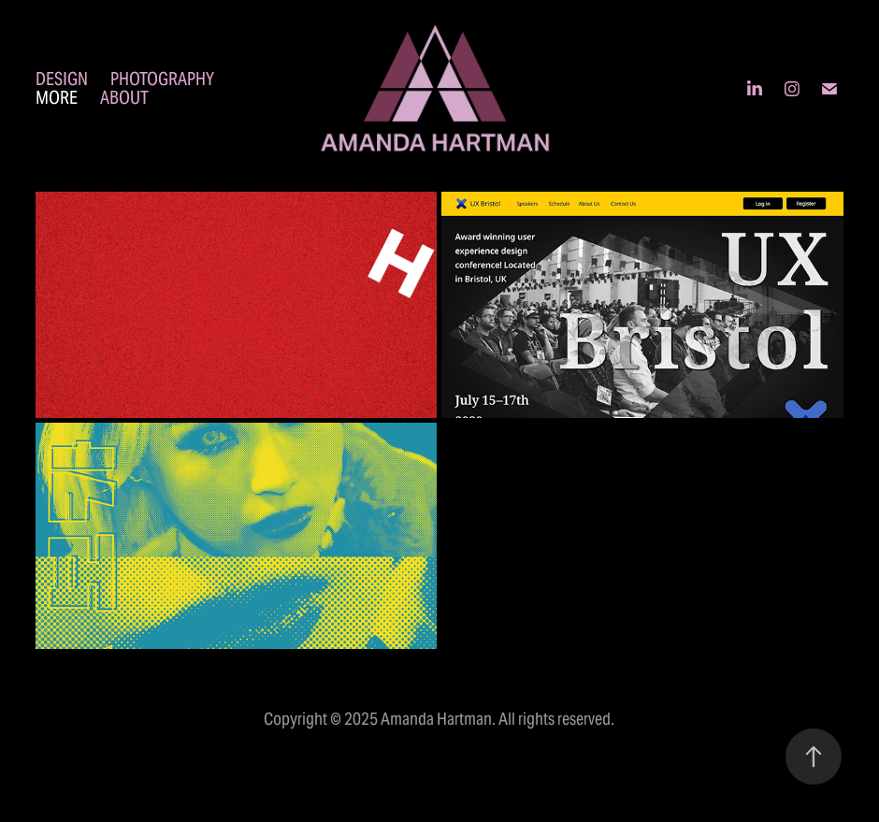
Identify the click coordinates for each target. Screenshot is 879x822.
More (57, 97)
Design (62, 78)
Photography (162, 78)
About (124, 97)
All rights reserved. (556, 718)
